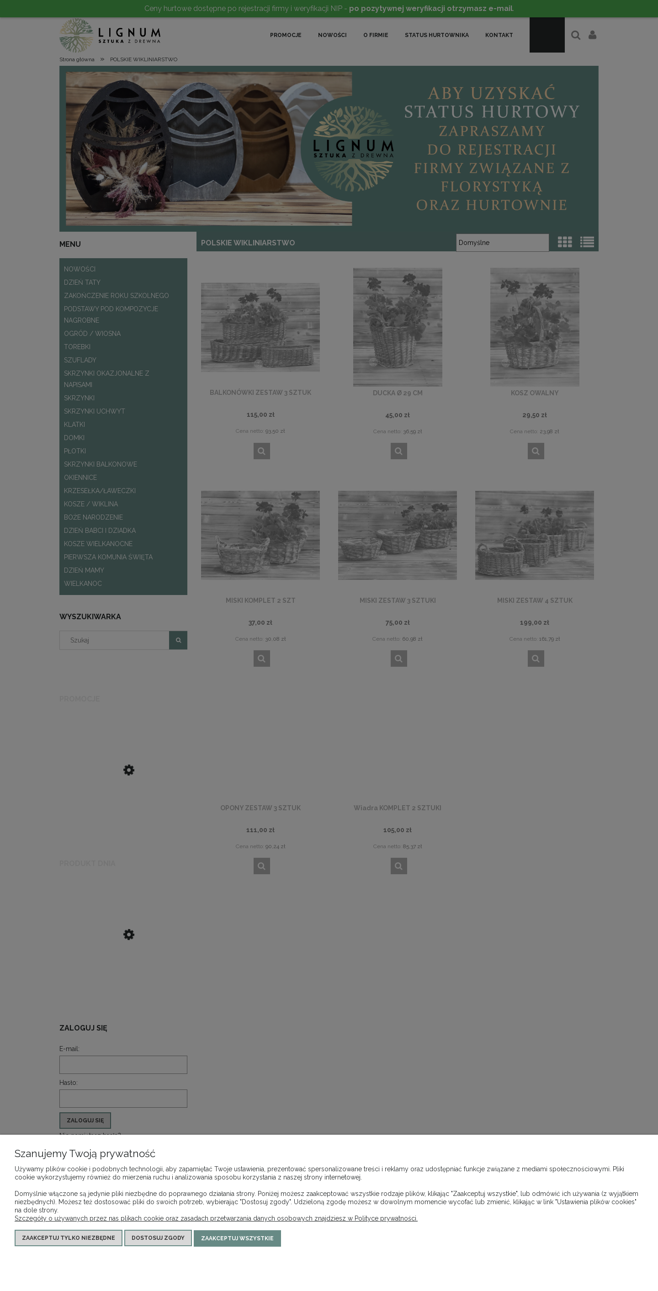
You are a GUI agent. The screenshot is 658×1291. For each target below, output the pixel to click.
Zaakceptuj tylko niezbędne (68, 1239)
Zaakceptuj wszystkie (237, 1239)
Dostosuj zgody (158, 1239)
